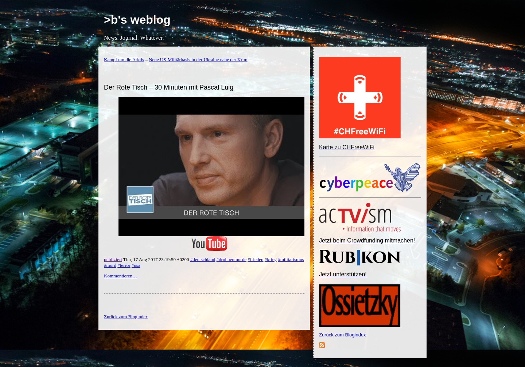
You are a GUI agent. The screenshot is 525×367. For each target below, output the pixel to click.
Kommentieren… (120, 276)
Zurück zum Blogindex (342, 335)
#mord (110, 265)
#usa (136, 265)
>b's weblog (137, 19)
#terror (123, 265)
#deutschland (202, 259)
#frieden (255, 259)
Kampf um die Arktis (124, 59)
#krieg (271, 259)
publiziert (113, 259)
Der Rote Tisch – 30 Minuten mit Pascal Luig (168, 87)
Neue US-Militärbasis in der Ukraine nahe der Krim (198, 59)
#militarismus (291, 259)
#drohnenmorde (231, 259)
